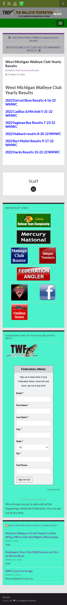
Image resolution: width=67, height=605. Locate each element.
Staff (10, 70)
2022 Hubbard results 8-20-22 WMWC (33, 134)
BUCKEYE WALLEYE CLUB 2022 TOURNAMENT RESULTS (33, 49)
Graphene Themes (27, 600)
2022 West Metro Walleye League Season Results (35, 39)
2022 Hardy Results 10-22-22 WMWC (32, 152)
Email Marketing (27, 500)
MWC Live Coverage (19, 570)
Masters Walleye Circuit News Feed (32, 525)
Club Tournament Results (27, 70)
